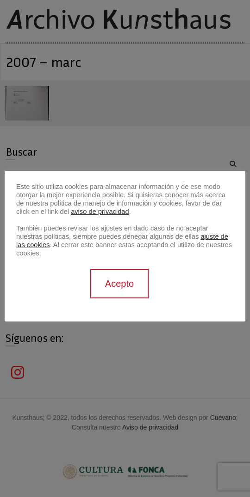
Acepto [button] (119, 284)
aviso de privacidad (100, 211)
